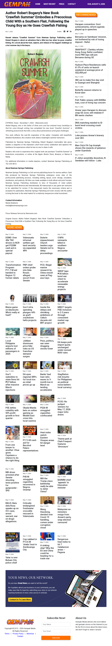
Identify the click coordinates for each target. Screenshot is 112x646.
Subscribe (56, 638)
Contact (20, 636)
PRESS (61, 4)
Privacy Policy (18, 634)
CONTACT (72, 4)
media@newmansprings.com (16, 206)
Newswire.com (41, 123)
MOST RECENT (49, 4)
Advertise (30, 634)
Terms (7, 634)
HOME (37, 4)
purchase (51, 152)
